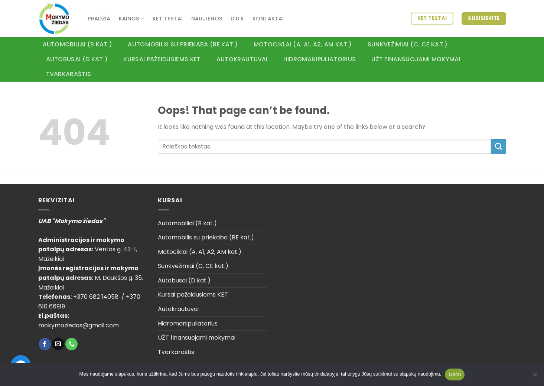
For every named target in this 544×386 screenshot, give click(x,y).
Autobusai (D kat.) (77, 59)
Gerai (455, 374)
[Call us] (71, 344)
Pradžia (99, 18)
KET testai (168, 18)
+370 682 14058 (96, 296)
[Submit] (498, 146)
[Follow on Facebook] (45, 344)
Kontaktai (268, 18)
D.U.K (237, 18)
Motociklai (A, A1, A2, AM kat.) (303, 44)
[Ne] (534, 377)
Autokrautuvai (242, 59)
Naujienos (207, 18)
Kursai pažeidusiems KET (162, 59)
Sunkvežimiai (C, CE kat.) (408, 44)
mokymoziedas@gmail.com (78, 325)
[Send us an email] (58, 344)
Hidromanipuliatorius (319, 59)
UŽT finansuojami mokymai (415, 59)
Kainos (131, 18)
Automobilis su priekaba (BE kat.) (183, 44)
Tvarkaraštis (68, 74)
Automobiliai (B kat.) (78, 44)
